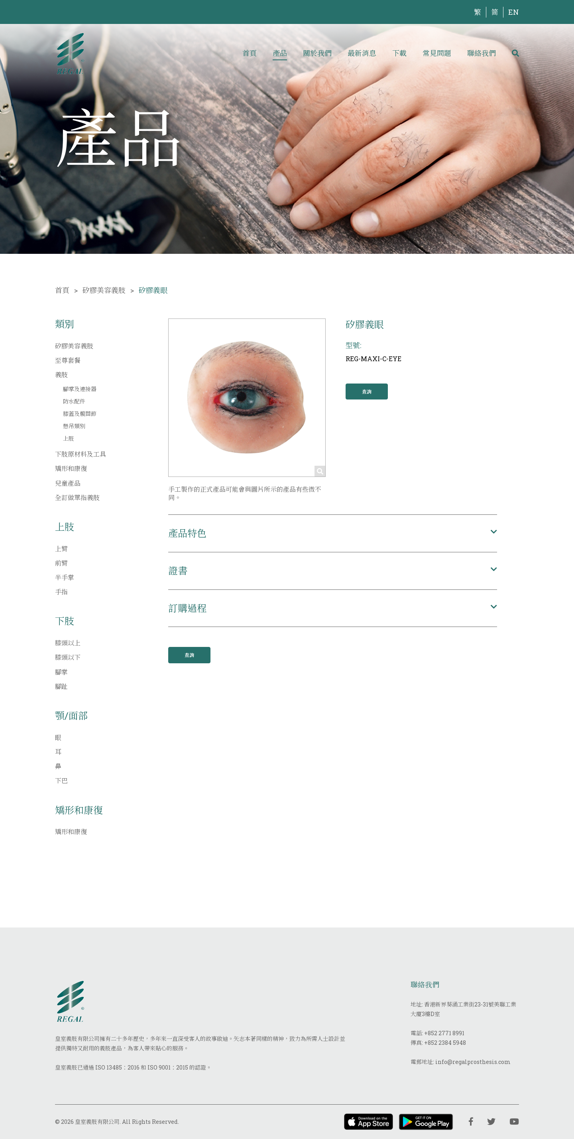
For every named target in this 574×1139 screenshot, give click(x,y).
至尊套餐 (68, 360)
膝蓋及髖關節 (79, 413)
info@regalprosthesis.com (473, 1062)
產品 (280, 53)
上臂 (61, 548)
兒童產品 (68, 483)
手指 (61, 591)
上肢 (68, 438)
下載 (399, 53)
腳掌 (61, 672)
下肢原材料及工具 (80, 454)
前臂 (61, 563)
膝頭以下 (68, 657)
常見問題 (437, 53)
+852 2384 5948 (445, 1042)
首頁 (249, 53)
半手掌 (64, 577)
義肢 (61, 374)
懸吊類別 (74, 426)
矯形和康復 (71, 468)
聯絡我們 (481, 53)
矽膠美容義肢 (104, 290)
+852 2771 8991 (444, 1033)
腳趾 (61, 686)
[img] (70, 53)
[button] (332, 533)
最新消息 (362, 53)
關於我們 (317, 53)
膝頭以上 (68, 643)
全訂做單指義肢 (77, 497)
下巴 (61, 780)
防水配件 (74, 401)
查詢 (367, 391)
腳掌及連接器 (79, 389)
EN (513, 12)
